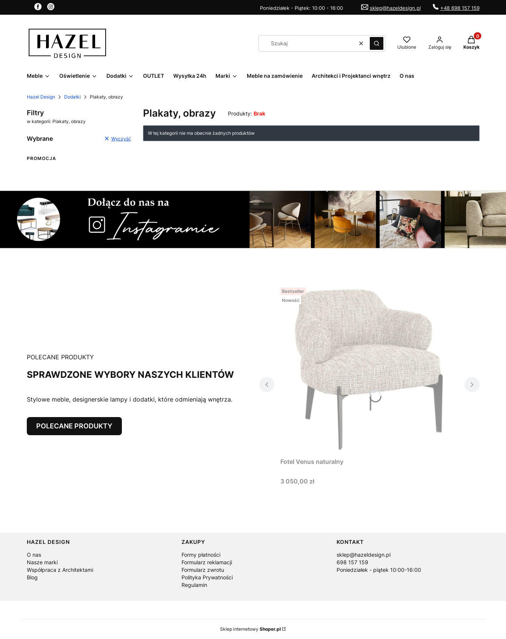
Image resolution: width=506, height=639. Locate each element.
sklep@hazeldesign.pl (395, 8)
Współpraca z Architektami (60, 570)
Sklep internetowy (250, 629)
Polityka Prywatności (207, 577)
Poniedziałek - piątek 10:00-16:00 (379, 570)
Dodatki (72, 97)
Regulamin (194, 585)
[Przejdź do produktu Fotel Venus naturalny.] (369, 369)
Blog (32, 577)
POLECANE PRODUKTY (74, 426)
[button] (376, 43)
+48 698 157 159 (460, 8)
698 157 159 (352, 562)
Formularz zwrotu (202, 570)
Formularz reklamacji (206, 562)
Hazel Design (41, 97)
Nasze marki (42, 562)
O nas (34, 554)
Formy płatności (200, 554)
